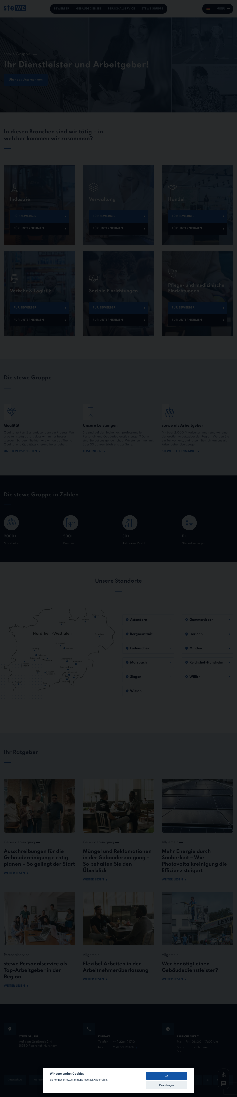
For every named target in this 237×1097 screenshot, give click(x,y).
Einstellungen (166, 1085)
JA (166, 1075)
